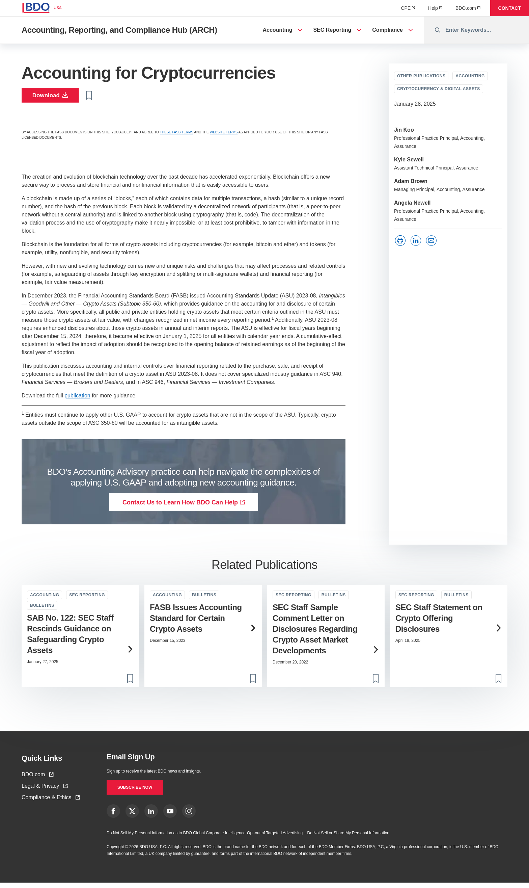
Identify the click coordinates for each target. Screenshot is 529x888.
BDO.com (37, 777)
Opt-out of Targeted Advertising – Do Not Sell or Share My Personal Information (318, 838)
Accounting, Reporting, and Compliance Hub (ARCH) (119, 29)
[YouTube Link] (170, 816)
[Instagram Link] (189, 816)
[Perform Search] (437, 30)
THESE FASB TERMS (176, 135)
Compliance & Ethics (51, 800)
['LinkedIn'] (417, 240)
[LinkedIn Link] (151, 816)
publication (77, 398)
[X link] (132, 816)
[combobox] (476, 30)
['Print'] (402, 240)
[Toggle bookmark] (96, 96)
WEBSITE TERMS (224, 135)
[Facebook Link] (113, 816)
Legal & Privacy (44, 788)
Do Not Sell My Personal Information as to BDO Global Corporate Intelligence (176, 838)
